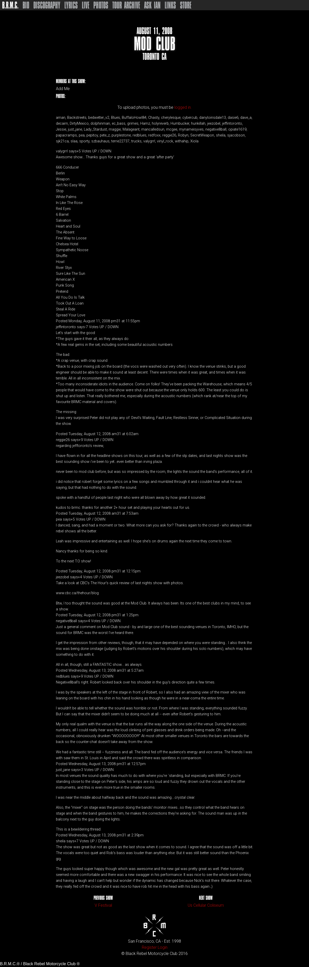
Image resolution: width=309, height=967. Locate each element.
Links (170, 5)
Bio (26, 5)
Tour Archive (126, 5)
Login (162, 947)
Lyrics (71, 5)
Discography (46, 5)
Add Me (63, 89)
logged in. (183, 107)
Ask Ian (152, 5)
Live (85, 5)
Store (185, 5)
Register (149, 947)
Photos (100, 5)
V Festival (103, 905)
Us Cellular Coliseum (206, 905)
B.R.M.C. (10, 5)
